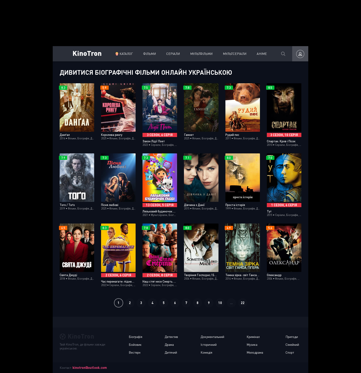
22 (243, 303)
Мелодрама (255, 352)
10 (220, 303)
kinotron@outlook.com (90, 368)
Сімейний (292, 344)
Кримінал (253, 337)
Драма (169, 344)
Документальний (212, 337)
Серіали (173, 54)
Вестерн (134, 352)
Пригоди (291, 337)
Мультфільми (201, 54)
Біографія (135, 337)
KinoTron (87, 53)
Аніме (262, 54)
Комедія (206, 352)
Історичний (209, 344)
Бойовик (135, 344)
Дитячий (171, 352)
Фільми (149, 54)
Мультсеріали (234, 54)
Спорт (289, 352)
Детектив (171, 337)
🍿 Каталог (124, 54)
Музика (252, 344)
